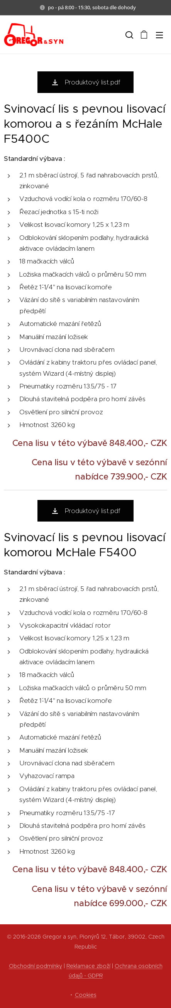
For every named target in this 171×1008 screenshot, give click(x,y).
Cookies (86, 994)
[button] (128, 34)
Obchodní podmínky (35, 965)
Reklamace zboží (88, 965)
